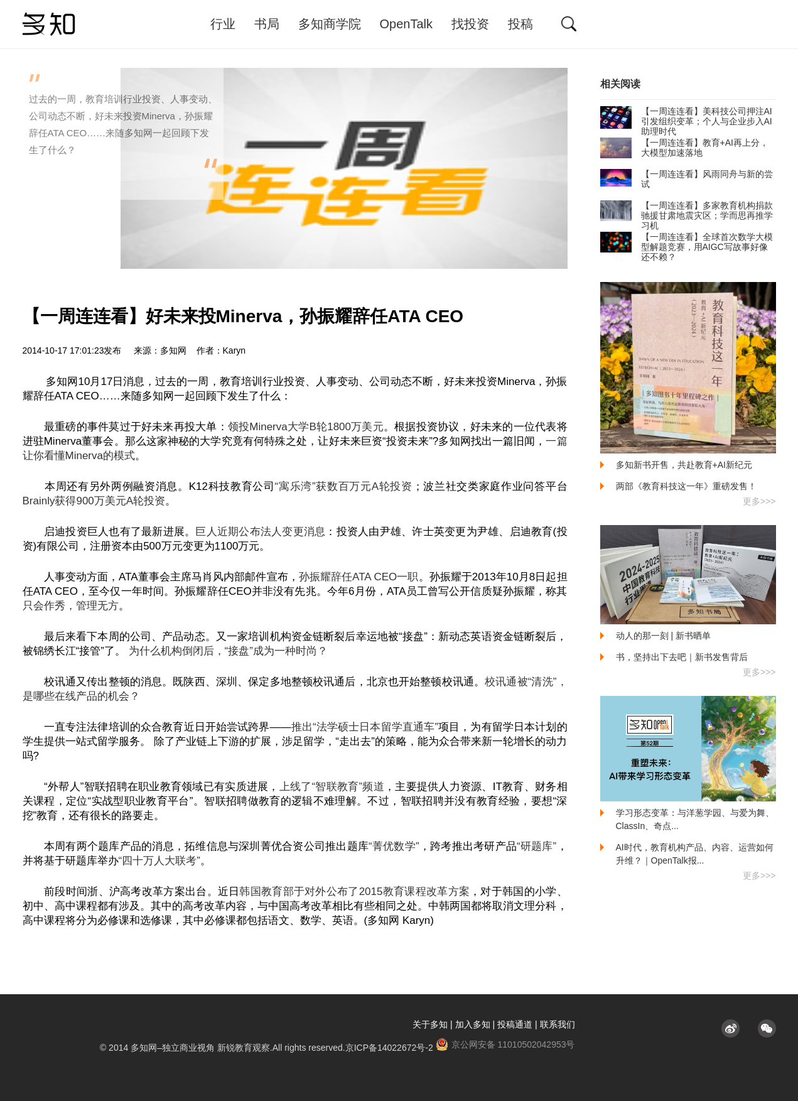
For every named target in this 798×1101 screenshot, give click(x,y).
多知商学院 (329, 24)
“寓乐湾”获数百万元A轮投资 (343, 486)
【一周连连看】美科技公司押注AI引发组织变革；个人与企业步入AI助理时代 (686, 121)
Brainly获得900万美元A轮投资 (94, 501)
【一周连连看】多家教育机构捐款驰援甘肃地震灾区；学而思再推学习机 (686, 215)
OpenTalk (406, 24)
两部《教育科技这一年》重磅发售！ (686, 486)
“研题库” (536, 846)
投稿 (520, 24)
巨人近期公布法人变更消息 (260, 532)
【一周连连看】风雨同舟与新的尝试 (686, 179)
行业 (222, 24)
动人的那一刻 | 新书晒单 (663, 636)
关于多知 (430, 1024)
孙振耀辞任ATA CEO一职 (359, 577)
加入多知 (472, 1024)
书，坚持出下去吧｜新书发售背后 (682, 657)
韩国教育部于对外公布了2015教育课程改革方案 (354, 892)
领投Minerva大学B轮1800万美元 (306, 427)
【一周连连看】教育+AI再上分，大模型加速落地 (684, 148)
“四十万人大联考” (159, 861)
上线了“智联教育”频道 (331, 787)
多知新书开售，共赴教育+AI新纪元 (684, 465)
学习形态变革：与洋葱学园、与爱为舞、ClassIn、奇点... (695, 819)
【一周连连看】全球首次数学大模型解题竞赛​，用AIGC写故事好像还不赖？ (686, 247)
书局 (266, 24)
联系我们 (557, 1024)
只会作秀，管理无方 (71, 606)
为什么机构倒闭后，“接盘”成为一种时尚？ (228, 651)
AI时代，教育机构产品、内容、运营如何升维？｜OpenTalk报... (695, 853)
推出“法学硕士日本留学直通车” (364, 727)
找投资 (470, 24)
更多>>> (759, 501)
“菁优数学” (394, 846)
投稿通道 (514, 1024)
